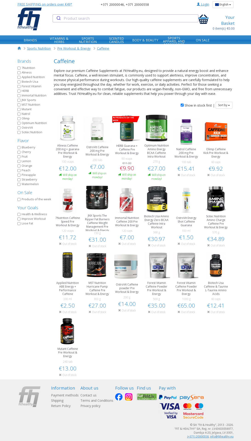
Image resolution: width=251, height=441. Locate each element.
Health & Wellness (32, 214)
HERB (23, 91)
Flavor (23, 140)
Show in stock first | (198, 105)
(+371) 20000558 (198, 436)
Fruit (22, 156)
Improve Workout (31, 219)
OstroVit (25, 127)
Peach (23, 170)
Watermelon (28, 184)
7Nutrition (26, 68)
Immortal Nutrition (31, 95)
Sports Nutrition (39, 48)
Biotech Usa (27, 81)
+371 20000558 (137, 4)
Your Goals (27, 207)
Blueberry (26, 147)
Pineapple (26, 175)
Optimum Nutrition (32, 123)
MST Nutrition (28, 104)
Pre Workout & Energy (74, 48)
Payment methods (65, 395)
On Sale (24, 192)
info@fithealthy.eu (222, 436)
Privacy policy (90, 406)
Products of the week (34, 199)
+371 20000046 (112, 4)
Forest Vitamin (29, 86)
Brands (24, 61)
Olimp (23, 118)
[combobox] (125, 18)
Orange (24, 166)
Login (203, 4)
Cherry (24, 152)
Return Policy (61, 406)
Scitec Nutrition (29, 132)
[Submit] (58, 18)
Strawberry (27, 179)
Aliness (24, 72)
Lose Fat (25, 223)
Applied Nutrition (31, 77)
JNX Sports (26, 100)
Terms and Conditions (96, 400)
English (223, 4)
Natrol (23, 114)
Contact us (88, 395)
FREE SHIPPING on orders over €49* (44, 4)
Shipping (57, 400)
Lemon (24, 161)
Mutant (24, 109)
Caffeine (103, 48)
